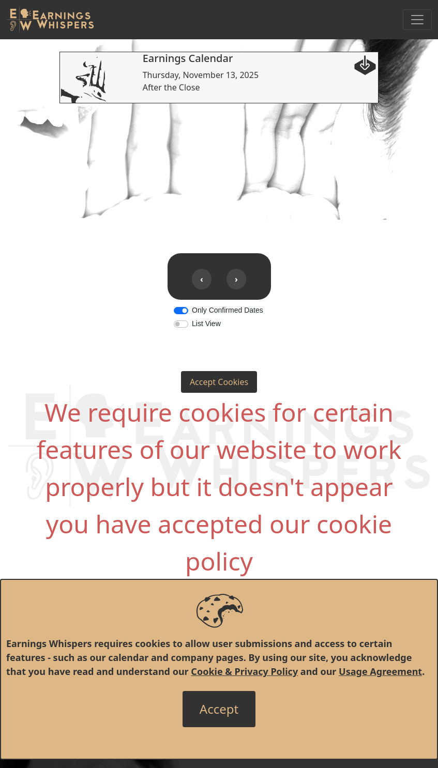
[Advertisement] (219, 175)
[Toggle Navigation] (417, 19)
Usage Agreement (380, 671)
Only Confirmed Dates (227, 310)
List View (206, 323)
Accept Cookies (219, 382)
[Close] (219, 709)
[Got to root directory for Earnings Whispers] (50, 19)
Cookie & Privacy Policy (244, 671)
